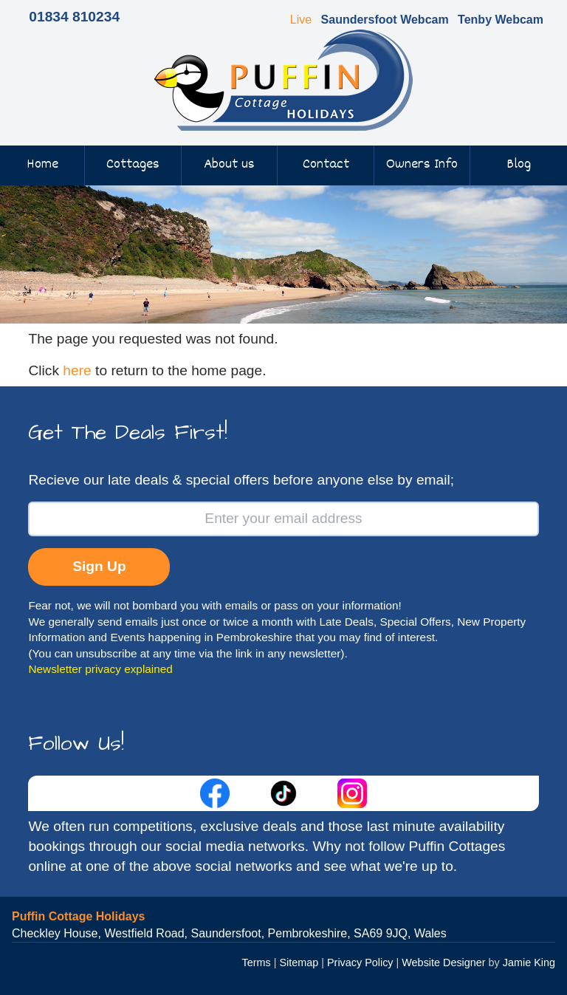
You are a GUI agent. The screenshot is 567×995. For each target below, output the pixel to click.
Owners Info (422, 165)
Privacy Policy (360, 962)
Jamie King (529, 962)
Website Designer (443, 962)
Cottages (132, 165)
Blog (518, 165)
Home (42, 165)
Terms (256, 962)
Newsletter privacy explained (100, 669)
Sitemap (298, 962)
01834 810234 (74, 16)
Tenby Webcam (500, 19)
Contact (326, 165)
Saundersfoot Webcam (385, 19)
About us (229, 165)
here (77, 370)
